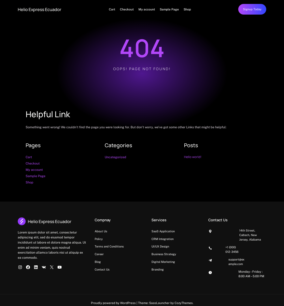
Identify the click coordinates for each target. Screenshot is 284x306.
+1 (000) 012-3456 (240, 243)
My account (150, 9)
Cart (115, 9)
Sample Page (172, 9)
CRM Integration (185, 239)
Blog (128, 261)
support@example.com (243, 250)
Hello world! (194, 156)
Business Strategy (186, 254)
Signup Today (252, 9)
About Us (131, 231)
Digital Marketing (186, 261)
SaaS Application (185, 231)
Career (130, 254)
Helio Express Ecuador (43, 9)
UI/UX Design (182, 246)
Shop (190, 9)
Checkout (130, 9)
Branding (179, 269)
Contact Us (133, 269)
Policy (129, 239)
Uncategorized (115, 157)
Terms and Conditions (140, 246)
